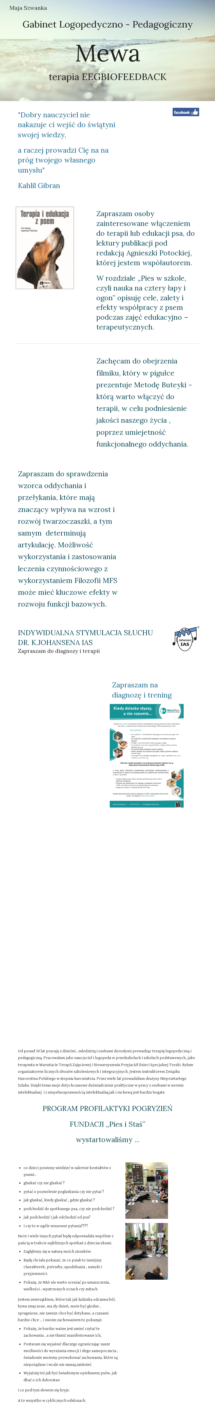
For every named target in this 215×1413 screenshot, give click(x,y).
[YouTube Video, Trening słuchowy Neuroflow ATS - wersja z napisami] (107, 851)
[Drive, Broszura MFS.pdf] (162, 503)
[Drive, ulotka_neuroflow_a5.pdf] (60, 733)
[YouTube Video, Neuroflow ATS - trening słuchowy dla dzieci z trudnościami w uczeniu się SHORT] (107, 925)
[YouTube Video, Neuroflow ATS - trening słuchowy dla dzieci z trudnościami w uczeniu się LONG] (107, 1000)
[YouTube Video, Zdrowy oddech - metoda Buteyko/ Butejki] (52, 373)
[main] (107, 50)
